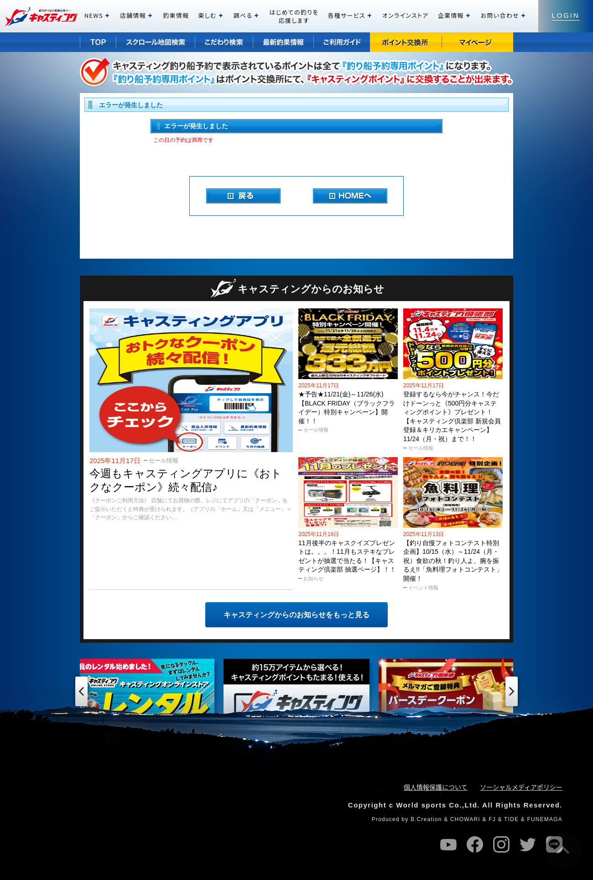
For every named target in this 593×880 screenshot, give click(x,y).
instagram (501, 844)
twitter (528, 844)
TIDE (511, 819)
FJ (492, 819)
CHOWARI (465, 819)
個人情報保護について (436, 786)
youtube (448, 844)
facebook (475, 844)
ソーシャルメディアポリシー (521, 786)
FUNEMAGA (544, 819)
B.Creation (426, 819)
